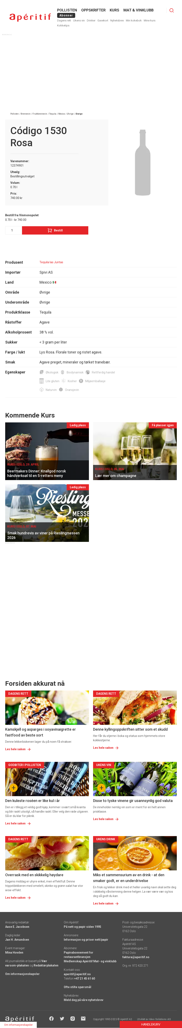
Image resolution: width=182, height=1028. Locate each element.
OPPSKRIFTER (93, 10)
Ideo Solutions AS (160, 1019)
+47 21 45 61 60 (84, 978)
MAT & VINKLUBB (138, 10)
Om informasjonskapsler (22, 974)
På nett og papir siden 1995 (82, 926)
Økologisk (52, 372)
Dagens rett (64, 20)
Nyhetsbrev (117, 20)
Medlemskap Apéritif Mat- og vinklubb (90, 961)
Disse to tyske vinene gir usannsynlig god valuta (133, 800)
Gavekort (102, 20)
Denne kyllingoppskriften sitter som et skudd (130, 729)
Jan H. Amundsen (17, 939)
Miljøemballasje (95, 381)
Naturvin (51, 390)
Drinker (91, 20)
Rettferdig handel (103, 372)
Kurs (114, 10)
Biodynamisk (75, 372)
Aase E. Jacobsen (17, 926)
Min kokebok (134, 20)
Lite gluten (52, 381)
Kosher (72, 381)
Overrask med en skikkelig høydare (34, 875)
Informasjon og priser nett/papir (86, 939)
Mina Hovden (14, 952)
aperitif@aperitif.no (77, 974)
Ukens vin (79, 20)
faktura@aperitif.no (135, 957)
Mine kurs (149, 20)
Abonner (66, 15)
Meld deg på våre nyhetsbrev (83, 1000)
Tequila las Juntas (51, 262)
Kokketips (63, 25)
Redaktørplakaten (46, 965)
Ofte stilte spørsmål (77, 987)
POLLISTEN (67, 10)
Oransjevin (72, 390)
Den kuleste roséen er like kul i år (32, 800)
